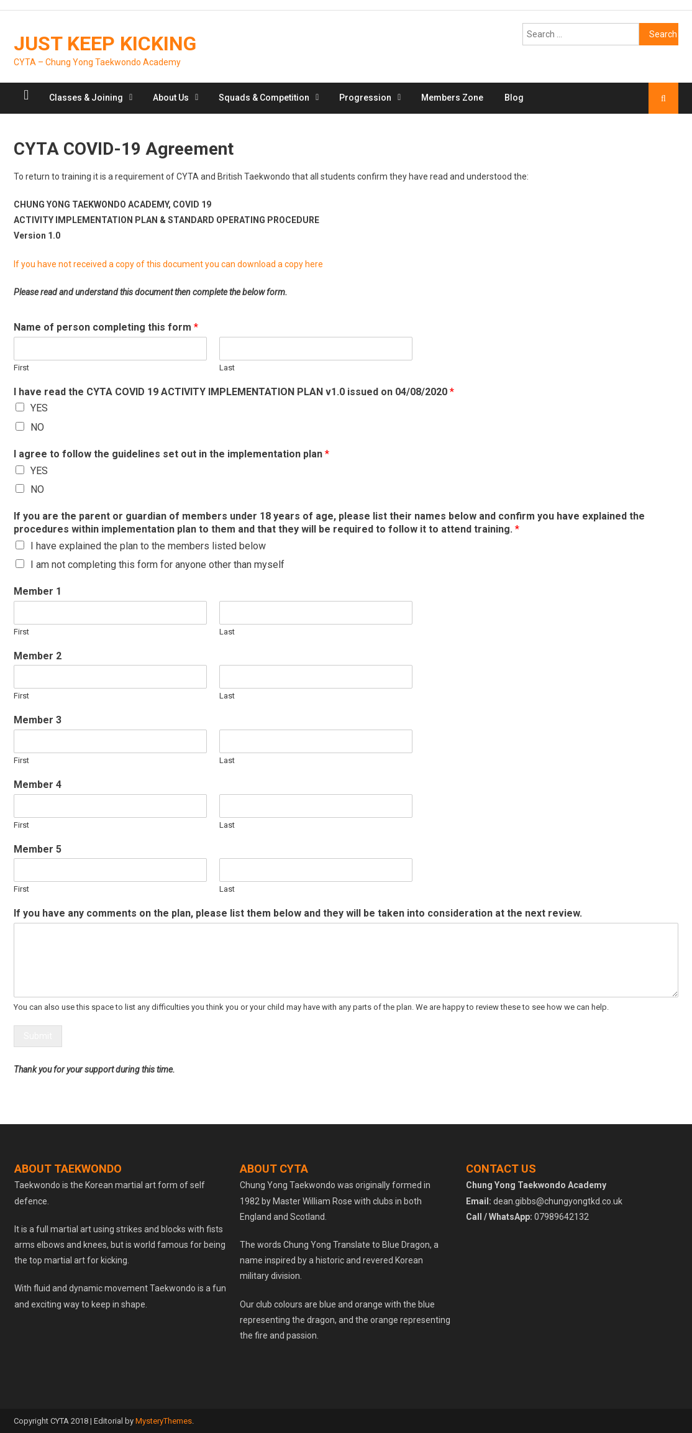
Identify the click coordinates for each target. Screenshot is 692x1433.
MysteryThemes (163, 1421)
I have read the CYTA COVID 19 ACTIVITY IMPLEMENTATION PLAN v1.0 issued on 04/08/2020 (234, 392)
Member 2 (37, 656)
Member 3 (37, 720)
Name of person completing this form (106, 327)
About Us (171, 98)
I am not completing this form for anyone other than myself (157, 564)
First (21, 367)
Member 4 (37, 784)
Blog (514, 98)
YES (39, 408)
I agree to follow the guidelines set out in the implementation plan (171, 454)
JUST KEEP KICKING (105, 43)
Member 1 (37, 591)
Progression (365, 98)
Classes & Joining (86, 98)
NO (37, 427)
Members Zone (452, 98)
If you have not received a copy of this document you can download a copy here (168, 264)
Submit (38, 1036)
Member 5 (37, 849)
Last (227, 367)
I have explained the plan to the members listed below (148, 546)
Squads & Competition (264, 98)
